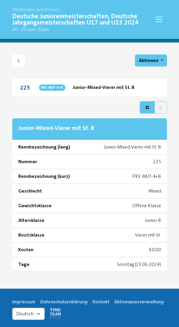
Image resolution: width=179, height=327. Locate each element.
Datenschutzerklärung (64, 302)
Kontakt (100, 302)
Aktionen (149, 60)
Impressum (23, 302)
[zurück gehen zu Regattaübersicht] (18, 60)
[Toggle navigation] (159, 19)
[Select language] (28, 314)
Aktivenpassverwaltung (139, 302)
